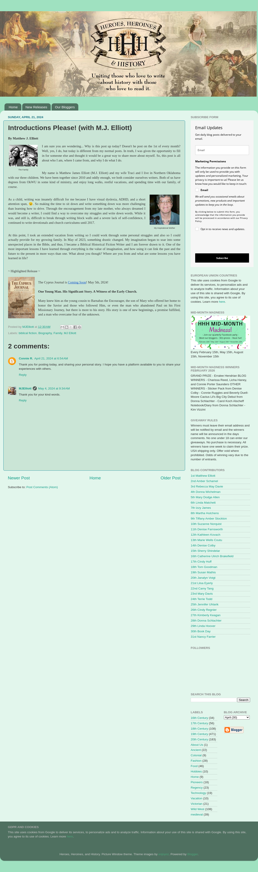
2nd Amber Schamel (204, 481)
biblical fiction (28, 333)
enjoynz (163, 854)
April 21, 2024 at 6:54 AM (51, 358)
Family (57, 333)
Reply (23, 374)
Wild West (197, 809)
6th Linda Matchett (203, 502)
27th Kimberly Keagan (206, 615)
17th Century (199, 723)
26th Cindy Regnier (204, 609)
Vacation (196, 798)
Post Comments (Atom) (42, 487)
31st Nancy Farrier (203, 636)
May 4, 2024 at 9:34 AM (54, 388)
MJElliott (25, 388)
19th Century (199, 734)
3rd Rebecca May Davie (207, 486)
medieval (197, 814)
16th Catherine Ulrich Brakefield (212, 556)
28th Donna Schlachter (206, 620)
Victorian (196, 803)
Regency (197, 787)
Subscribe (222, 258)
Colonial (196, 755)
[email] (222, 150)
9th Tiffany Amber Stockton (209, 518)
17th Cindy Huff (201, 561)
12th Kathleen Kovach (205, 534)
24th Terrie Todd (201, 599)
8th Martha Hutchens (205, 513)
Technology (198, 793)
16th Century (199, 718)
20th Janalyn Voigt (203, 577)
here (222, 301)
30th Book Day (201, 631)
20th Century (199, 739)
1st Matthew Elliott (203, 475)
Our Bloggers (65, 107)
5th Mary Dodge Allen (205, 497)
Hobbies (196, 771)
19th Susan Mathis (203, 572)
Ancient (196, 750)
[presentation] (218, 243)
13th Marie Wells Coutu (206, 540)
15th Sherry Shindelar (205, 550)
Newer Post (19, 478)
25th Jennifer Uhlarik (205, 604)
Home (13, 107)
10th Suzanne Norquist (206, 524)
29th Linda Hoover (203, 626)
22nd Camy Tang (202, 588)
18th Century (199, 728)
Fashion (196, 760)
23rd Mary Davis (202, 593)
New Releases (36, 107)
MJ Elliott (70, 333)
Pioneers (197, 782)
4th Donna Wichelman (206, 492)
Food (194, 766)
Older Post (171, 478)
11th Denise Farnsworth (207, 529)
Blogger (192, 854)
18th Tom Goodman (204, 567)
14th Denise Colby (203, 545)
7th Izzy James (201, 507)
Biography (45, 333)
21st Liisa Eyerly (202, 583)
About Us (197, 744)
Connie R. (26, 358)
